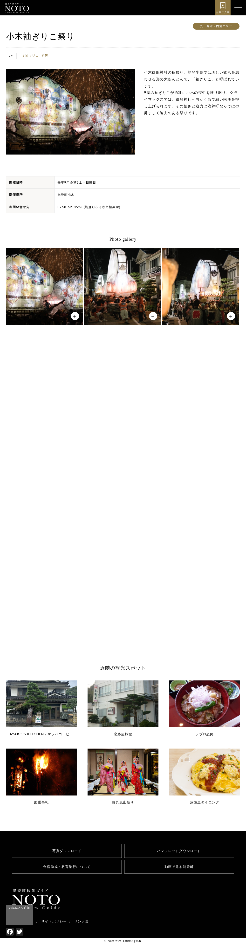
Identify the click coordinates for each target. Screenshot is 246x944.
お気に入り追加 (19, 907)
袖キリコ (32, 56)
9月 (11, 56)
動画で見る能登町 (179, 867)
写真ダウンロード (67, 851)
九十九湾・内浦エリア (216, 26)
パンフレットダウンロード (179, 851)
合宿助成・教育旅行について (67, 867)
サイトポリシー (54, 922)
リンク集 (81, 922)
